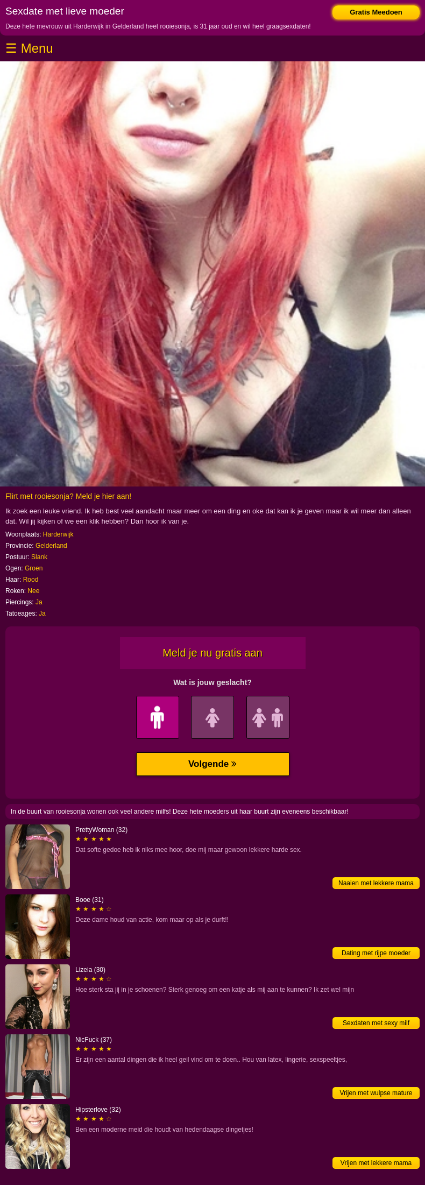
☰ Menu (29, 48)
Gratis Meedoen (376, 12)
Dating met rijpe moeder (376, 953)
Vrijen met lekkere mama (376, 1163)
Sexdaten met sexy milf (376, 1023)
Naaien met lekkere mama (376, 883)
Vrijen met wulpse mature (376, 1093)
